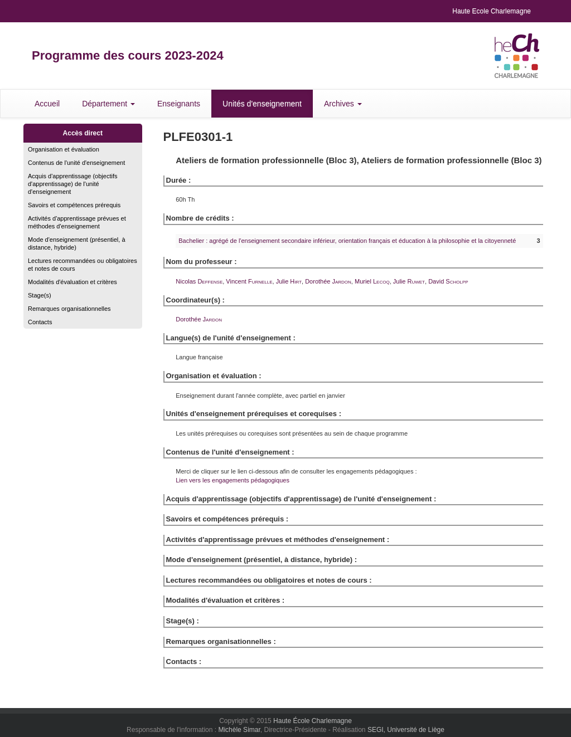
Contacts (40, 322)
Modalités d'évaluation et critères (72, 282)
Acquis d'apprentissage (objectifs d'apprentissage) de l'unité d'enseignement (72, 184)
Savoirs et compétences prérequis (74, 205)
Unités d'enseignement (262, 103)
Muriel (372, 281)
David (448, 281)
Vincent (249, 281)
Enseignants (178, 103)
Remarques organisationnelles (69, 308)
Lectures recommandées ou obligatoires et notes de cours (82, 264)
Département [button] (108, 103)
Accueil (47, 103)
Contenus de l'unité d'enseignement (76, 162)
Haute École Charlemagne (312, 721)
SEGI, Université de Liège (405, 730)
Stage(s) (39, 295)
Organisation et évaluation (63, 149)
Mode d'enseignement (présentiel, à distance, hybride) (76, 243)
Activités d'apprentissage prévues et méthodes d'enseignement (77, 222)
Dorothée (328, 281)
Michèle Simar (239, 730)
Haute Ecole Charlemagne (491, 11)
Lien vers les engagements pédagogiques (232, 480)
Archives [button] (343, 103)
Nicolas (199, 281)
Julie (289, 281)
